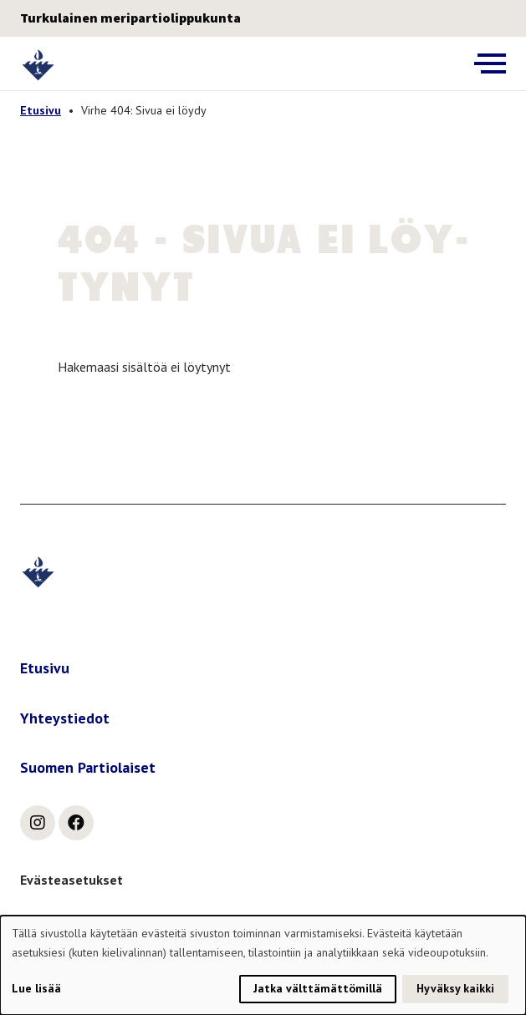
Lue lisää (36, 988)
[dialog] (263, 965)
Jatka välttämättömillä (317, 988)
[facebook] (76, 822)
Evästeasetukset (71, 879)
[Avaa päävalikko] (490, 63)
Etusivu (40, 110)
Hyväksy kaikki (455, 988)
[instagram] (37, 822)
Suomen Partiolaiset (88, 767)
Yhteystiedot (65, 718)
